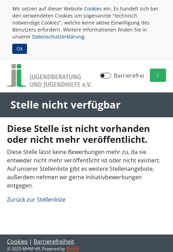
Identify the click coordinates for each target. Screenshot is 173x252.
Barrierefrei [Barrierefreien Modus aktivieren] (129, 75)
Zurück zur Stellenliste (36, 199)
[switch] (105, 75)
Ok (19, 48)
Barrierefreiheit (54, 241)
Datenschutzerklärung (58, 36)
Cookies (93, 8)
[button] (158, 75)
